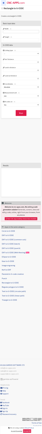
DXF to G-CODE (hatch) (11, 244)
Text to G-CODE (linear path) (13, 295)
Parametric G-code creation (13, 274)
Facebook (4, 402)
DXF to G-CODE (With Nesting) (15, 252)
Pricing (4, 388)
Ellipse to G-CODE (9, 257)
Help (3, 391)
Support (4, 394)
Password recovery (8, 414)
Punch (4, 278)
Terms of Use (37, 423)
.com (16, 2)
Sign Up (4, 411)
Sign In (4, 408)
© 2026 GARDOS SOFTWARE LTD (12, 365)
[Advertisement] (21, 142)
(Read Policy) (29, 428)
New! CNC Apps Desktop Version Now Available (21, 219)
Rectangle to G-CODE (10, 282)
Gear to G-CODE (8, 261)
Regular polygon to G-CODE (13, 287)
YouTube (4, 405)
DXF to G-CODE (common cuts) (14, 239)
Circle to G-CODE (8, 231)
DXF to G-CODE (8, 235)
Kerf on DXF (6, 269)
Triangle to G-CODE (9, 300)
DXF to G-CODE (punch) (11, 248)
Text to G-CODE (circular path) (14, 291)
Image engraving (8, 265)
